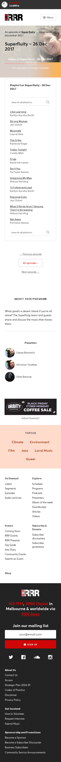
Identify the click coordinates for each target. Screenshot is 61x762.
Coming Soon (12, 531)
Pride (13, 159)
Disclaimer (11, 695)
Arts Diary (10, 549)
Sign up (30, 644)
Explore (37, 478)
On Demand (11, 478)
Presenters (38, 497)
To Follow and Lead (21, 187)
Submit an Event (14, 558)
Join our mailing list (30, 625)
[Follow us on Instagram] (50, 657)
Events (9, 525)
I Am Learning (18, 111)
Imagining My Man (21, 178)
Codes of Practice (15, 690)
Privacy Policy (13, 699)
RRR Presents (12, 540)
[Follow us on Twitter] (11, 657)
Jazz (24, 450)
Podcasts (37, 493)
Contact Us (11, 675)
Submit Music (12, 723)
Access (9, 680)
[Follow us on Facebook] (23, 657)
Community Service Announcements (25, 752)
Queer (30, 459)
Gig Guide (10, 544)
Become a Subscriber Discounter (23, 742)
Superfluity (28, 32)
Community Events (15, 554)
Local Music (44, 450)
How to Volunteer (14, 713)
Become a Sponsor (15, 737)
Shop (8, 573)
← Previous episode (30, 254)
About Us (10, 670)
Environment (39, 442)
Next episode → (30, 271)
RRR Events (11, 535)
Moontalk (15, 130)
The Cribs (15, 140)
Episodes (10, 493)
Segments (10, 488)
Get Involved (12, 708)
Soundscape (39, 506)
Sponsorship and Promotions (23, 732)
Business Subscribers (16, 747)
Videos (36, 516)
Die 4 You (15, 168)
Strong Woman (18, 121)
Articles (36, 511)
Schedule (37, 483)
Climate (17, 442)
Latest (8, 483)
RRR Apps (30, 613)
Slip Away (15, 219)
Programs (37, 488)
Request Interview (15, 718)
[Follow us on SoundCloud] (37, 657)
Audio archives (13, 497)
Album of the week (42, 502)
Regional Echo (18, 197)
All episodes (30, 263)
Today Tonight (18, 149)
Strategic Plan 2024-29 (17, 685)
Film (11, 450)
